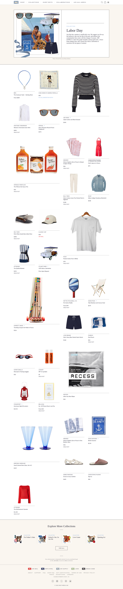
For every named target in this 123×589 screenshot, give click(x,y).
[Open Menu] (108, 2)
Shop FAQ (50, 572)
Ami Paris (66, 117)
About (30, 572)
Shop (22, 2)
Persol (41, 125)
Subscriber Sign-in (61, 576)
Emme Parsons (68, 474)
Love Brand (67, 335)
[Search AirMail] (102, 2)
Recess (65, 394)
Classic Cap (42, 232)
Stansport (17, 404)
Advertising (60, 574)
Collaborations (63, 2)
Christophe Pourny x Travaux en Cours (94, 160)
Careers (70, 574)
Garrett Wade (18, 325)
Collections (33, 2)
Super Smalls (18, 369)
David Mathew (92, 438)
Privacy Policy (89, 572)
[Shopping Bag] (105, 2)
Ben (15, 93)
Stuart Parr (43, 266)
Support (38, 572)
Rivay (89, 196)
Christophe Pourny (94, 474)
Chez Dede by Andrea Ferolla (48, 93)
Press (51, 574)
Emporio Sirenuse (19, 463)
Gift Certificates (63, 572)
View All (61, 548)
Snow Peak (91, 301)
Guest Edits (48, 2)
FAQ (44, 572)
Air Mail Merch (80, 2)
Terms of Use (77, 572)
